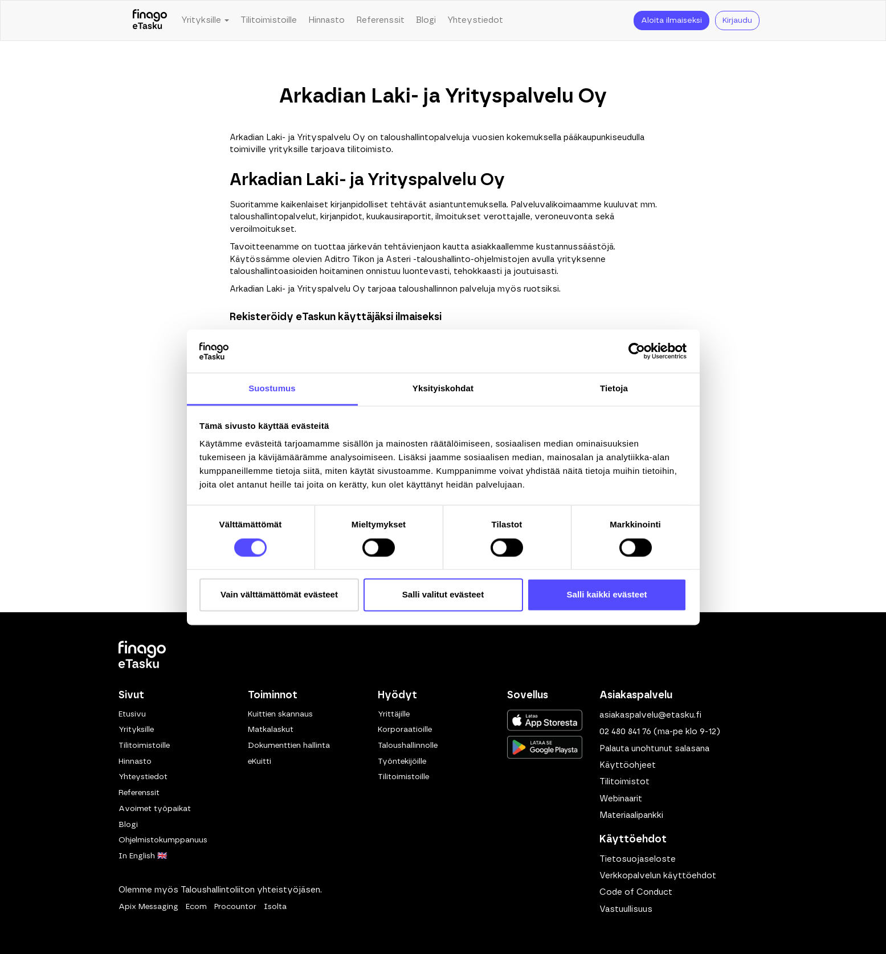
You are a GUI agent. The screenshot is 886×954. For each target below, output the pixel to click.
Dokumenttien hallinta (289, 746)
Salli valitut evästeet (443, 595)
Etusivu (132, 714)
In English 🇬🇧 (143, 856)
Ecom (196, 907)
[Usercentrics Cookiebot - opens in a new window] (637, 350)
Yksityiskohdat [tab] (443, 389)
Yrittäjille (394, 714)
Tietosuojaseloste (637, 859)
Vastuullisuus (625, 909)
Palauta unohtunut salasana (654, 748)
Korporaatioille (405, 730)
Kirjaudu (737, 20)
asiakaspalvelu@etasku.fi (650, 715)
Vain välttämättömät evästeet (279, 595)
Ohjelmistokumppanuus (163, 840)
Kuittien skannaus (280, 714)
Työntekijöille (402, 761)
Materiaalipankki (631, 815)
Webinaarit (620, 799)
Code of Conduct (635, 892)
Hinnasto (326, 20)
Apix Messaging (148, 907)
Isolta (275, 907)
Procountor (235, 907)
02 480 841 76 (625, 731)
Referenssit (380, 20)
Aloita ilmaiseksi (671, 20)
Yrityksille (136, 730)
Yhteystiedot (475, 20)
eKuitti (259, 761)
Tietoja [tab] (614, 389)
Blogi (426, 20)
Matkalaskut (270, 730)
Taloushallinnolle (408, 746)
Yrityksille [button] (205, 20)
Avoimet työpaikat (155, 809)
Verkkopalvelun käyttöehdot (657, 875)
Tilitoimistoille (268, 20)
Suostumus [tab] (272, 389)
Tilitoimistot (624, 781)
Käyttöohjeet (627, 765)
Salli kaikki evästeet (607, 595)
